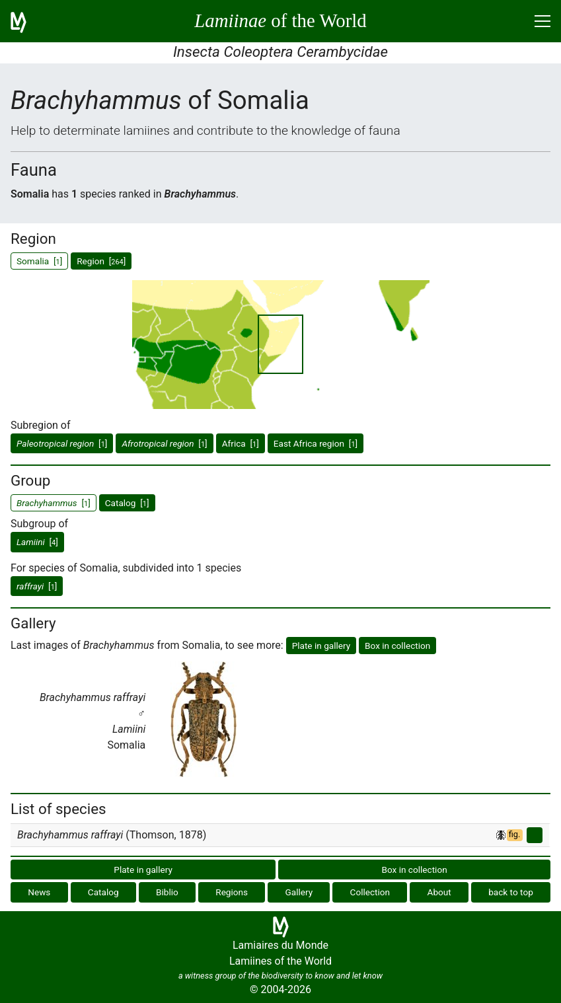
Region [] (101, 261)
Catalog (103, 892)
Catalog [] (127, 503)
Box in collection (397, 645)
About (439, 892)
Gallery (299, 892)
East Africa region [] (315, 443)
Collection (370, 892)
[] (62, 443)
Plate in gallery (321, 645)
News (39, 892)
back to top (510, 892)
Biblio (167, 892)
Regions (231, 892)
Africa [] (240, 443)
